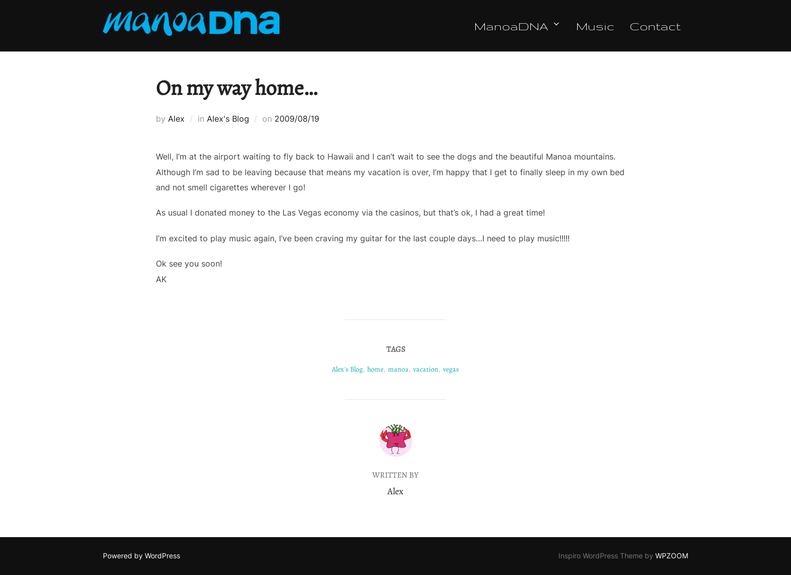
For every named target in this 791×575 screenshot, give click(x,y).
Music (595, 25)
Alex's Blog (228, 119)
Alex (176, 119)
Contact (655, 25)
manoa (398, 369)
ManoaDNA (517, 25)
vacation (425, 369)
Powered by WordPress (141, 555)
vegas (451, 369)
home (375, 369)
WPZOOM (671, 555)
